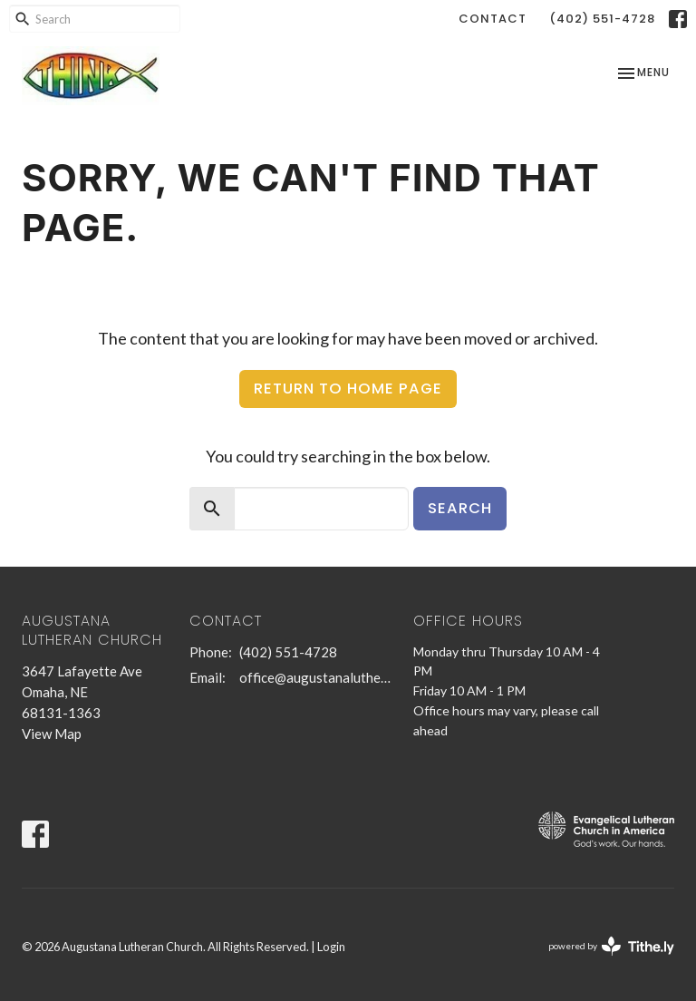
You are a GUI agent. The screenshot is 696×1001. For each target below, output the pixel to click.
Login (331, 946)
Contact (493, 18)
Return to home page (348, 388)
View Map (52, 733)
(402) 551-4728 (602, 18)
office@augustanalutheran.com (317, 677)
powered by (611, 946)
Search (460, 508)
